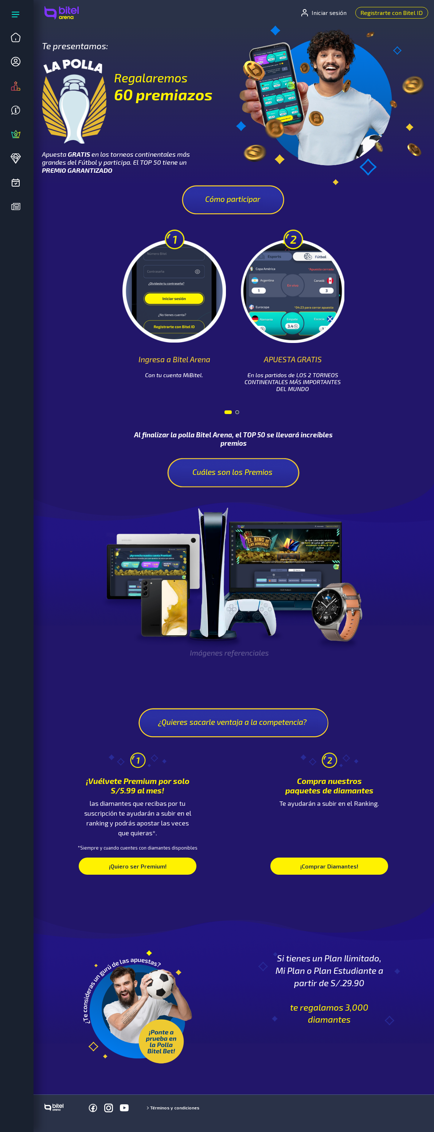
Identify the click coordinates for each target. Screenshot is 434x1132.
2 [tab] (239, 414)
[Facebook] (93, 1108)
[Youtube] (124, 1108)
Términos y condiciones (174, 1107)
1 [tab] (228, 414)
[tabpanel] (174, 304)
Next (356, 286)
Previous (110, 286)
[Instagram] (108, 1108)
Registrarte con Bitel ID (391, 12)
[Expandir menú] (16, 16)
